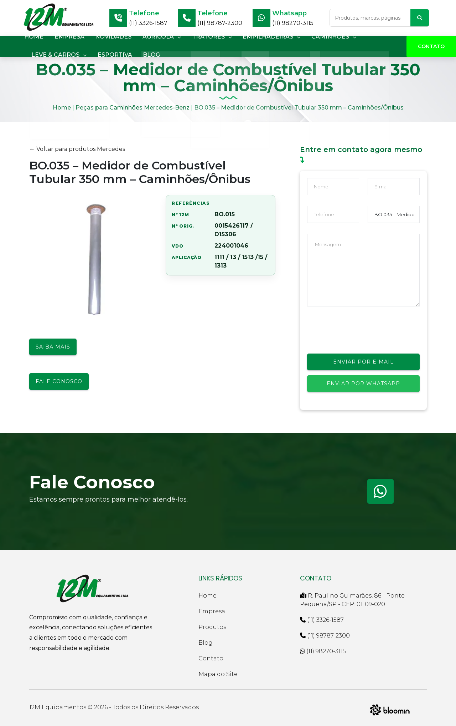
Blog (205, 642)
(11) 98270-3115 (293, 23)
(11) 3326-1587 (148, 23)
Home (62, 107)
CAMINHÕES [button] (318, 36)
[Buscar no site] (370, 17)
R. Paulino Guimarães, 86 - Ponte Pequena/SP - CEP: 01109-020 (352, 600)
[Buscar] (419, 17)
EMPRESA (66, 36)
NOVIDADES (107, 36)
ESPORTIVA (111, 54)
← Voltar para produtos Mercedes (77, 149)
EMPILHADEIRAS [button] (258, 36)
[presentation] (361, 331)
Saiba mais (53, 347)
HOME (32, 36)
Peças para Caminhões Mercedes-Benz (133, 107)
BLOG (145, 54)
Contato (431, 46)
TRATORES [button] (201, 36)
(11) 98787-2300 (219, 23)
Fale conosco (59, 381)
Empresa (211, 611)
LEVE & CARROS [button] (58, 54)
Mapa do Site (218, 674)
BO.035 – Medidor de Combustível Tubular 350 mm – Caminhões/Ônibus (299, 107)
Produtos (212, 627)
